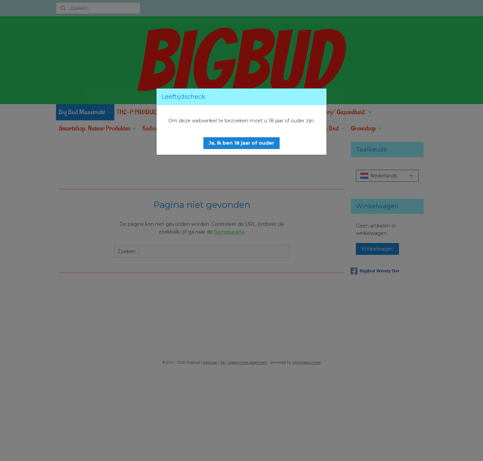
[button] (241, 143)
